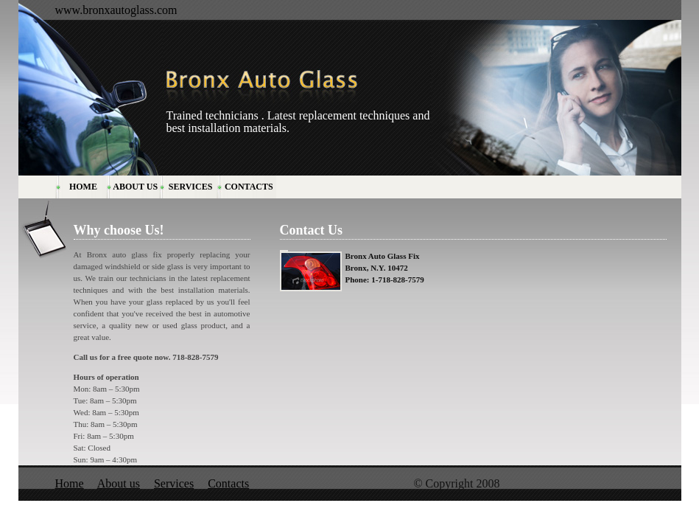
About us (118, 483)
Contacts (228, 483)
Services (174, 483)
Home (69, 483)
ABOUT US (135, 186)
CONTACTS (249, 186)
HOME (83, 186)
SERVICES (191, 186)
